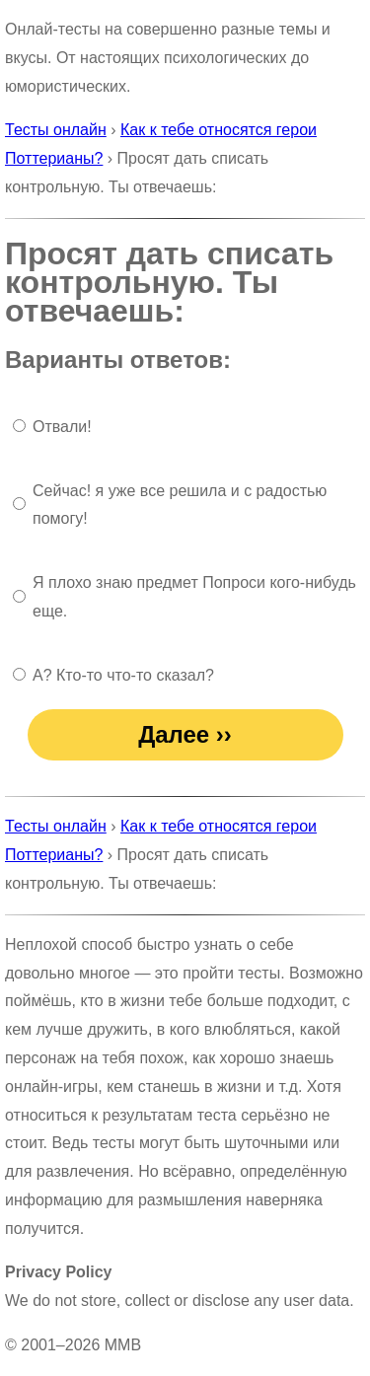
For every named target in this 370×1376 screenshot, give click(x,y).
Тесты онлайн (56, 129)
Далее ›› (185, 734)
